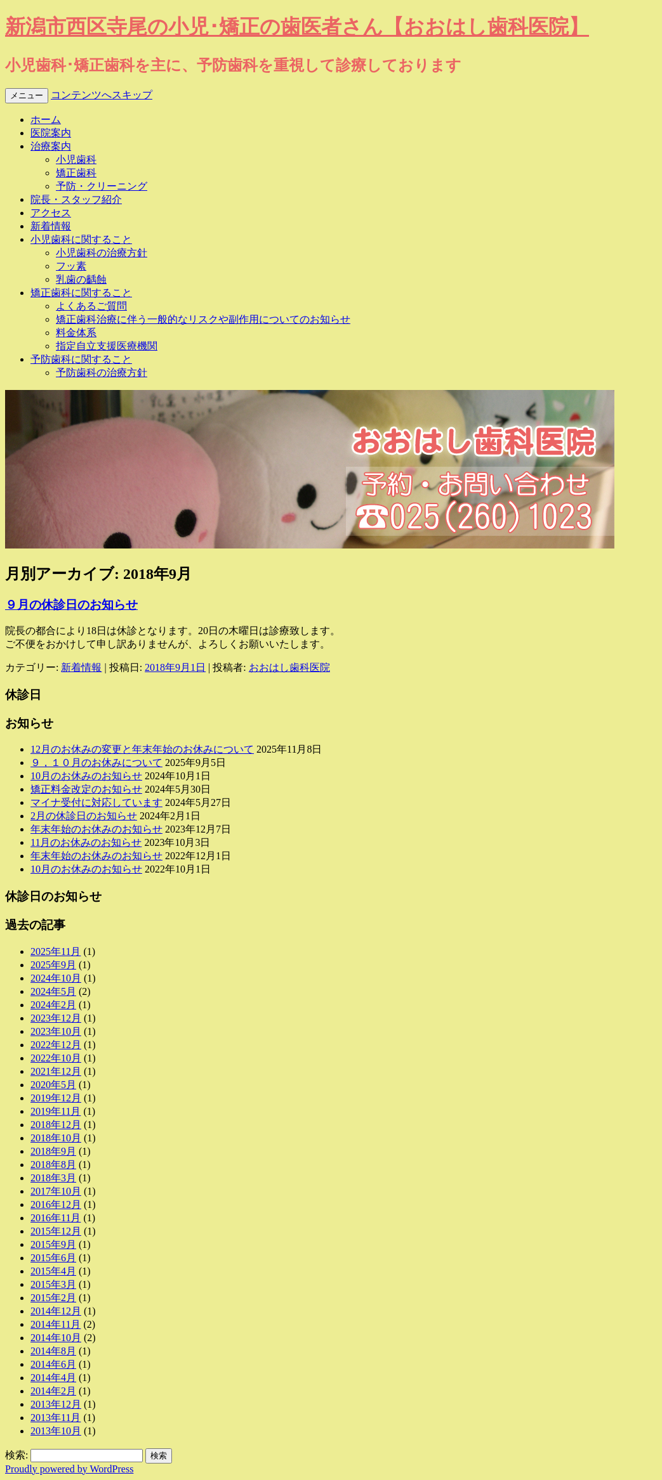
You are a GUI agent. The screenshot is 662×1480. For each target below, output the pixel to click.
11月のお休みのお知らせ (86, 842)
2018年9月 (53, 1151)
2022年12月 (55, 1044)
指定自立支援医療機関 (106, 346)
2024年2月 (53, 1004)
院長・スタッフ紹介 (76, 199)
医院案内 (50, 132)
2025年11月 (55, 951)
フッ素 (71, 266)
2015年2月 (53, 1297)
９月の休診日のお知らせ (71, 604)
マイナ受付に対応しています (96, 802)
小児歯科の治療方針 (101, 252)
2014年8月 (53, 1351)
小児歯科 (76, 159)
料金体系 (76, 332)
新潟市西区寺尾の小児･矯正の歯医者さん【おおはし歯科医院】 (297, 26)
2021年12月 (55, 1071)
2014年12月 (55, 1311)
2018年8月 (53, 1164)
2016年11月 (55, 1217)
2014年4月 (53, 1377)
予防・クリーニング (101, 186)
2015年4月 (53, 1271)
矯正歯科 (76, 172)
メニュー (26, 95)
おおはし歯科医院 (289, 667)
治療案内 (50, 146)
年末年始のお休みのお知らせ (96, 829)
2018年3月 (53, 1177)
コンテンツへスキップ (101, 94)
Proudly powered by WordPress (69, 1469)
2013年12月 (55, 1404)
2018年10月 (55, 1138)
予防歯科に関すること (81, 359)
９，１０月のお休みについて (96, 762)
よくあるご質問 (91, 306)
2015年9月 (53, 1244)
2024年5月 (53, 991)
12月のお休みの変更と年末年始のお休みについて (142, 749)
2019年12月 (55, 1098)
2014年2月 (53, 1391)
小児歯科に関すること (81, 239)
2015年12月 (55, 1231)
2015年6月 (53, 1257)
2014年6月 (53, 1364)
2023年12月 (55, 1018)
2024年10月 (55, 978)
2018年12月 (55, 1124)
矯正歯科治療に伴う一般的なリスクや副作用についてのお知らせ (203, 319)
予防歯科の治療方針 (101, 372)
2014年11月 (55, 1324)
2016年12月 (55, 1204)
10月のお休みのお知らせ (86, 775)
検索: (16, 1455)
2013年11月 (55, 1417)
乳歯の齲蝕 (81, 279)
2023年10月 (55, 1031)
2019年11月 (55, 1111)
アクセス (50, 212)
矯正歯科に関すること (81, 292)
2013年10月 (55, 1430)
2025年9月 (53, 964)
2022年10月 (55, 1058)
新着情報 (50, 226)
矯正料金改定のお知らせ (86, 789)
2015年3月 (53, 1284)
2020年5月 (53, 1084)
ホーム (45, 119)
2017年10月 (55, 1191)
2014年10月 (55, 1337)
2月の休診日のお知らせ (83, 815)
